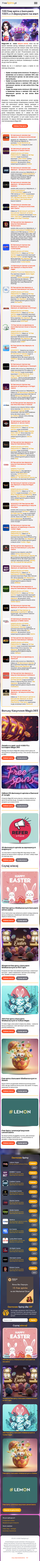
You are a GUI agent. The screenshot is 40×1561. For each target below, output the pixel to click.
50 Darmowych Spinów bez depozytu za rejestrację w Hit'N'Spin (23, 307)
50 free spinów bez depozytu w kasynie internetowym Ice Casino (22, 288)
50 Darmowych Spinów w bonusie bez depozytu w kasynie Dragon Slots (23, 484)
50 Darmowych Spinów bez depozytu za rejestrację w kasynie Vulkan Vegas (23, 527)
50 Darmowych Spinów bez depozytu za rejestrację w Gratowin (23, 606)
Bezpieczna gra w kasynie (11, 1523)
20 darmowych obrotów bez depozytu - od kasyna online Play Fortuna (22, 692)
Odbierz (33, 1163)
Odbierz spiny (8, 758)
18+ (27, 1558)
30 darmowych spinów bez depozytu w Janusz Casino (20, 422)
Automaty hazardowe (9, 1531)
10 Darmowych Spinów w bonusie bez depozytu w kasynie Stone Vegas (23, 267)
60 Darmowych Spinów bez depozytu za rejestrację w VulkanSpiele (20, 246)
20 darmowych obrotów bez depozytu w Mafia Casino (21, 620)
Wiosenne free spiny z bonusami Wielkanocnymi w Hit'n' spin (15, 967)
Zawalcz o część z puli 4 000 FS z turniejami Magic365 (15, 746)
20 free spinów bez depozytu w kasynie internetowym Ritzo (22, 443)
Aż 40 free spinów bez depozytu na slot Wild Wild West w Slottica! (23, 403)
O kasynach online (8, 1520)
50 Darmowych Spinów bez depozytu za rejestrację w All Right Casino (23, 386)
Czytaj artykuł (22, 758)
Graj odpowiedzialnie (18, 1558)
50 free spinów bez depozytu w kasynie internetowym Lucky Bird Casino (23, 547)
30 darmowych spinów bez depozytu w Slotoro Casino (20, 149)
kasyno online (23, 43)
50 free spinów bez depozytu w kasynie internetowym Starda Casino (22, 464)
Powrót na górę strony (12, 1510)
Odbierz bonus (8, 920)
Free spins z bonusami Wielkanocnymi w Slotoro (19, 1079)
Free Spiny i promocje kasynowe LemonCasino (15, 1131)
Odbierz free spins (20, 126)
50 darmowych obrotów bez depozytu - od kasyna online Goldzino (21, 184)
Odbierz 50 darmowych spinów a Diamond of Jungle (20, 794)
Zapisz (33, 1320)
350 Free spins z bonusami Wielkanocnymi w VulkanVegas (15, 1020)
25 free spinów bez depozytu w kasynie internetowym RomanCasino (22, 224)
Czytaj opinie (22, 920)
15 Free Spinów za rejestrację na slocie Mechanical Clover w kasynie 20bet (23, 327)
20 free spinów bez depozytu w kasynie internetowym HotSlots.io (23, 674)
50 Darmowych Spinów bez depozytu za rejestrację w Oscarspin (23, 365)
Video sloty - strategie (9, 1528)
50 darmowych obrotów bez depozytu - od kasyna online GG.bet (23, 136)
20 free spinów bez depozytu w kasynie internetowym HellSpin (22, 639)
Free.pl (9, 3)
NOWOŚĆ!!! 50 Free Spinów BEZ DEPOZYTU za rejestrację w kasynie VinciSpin (23, 505)
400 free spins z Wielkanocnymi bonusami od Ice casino (20, 909)
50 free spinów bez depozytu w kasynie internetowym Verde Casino (23, 587)
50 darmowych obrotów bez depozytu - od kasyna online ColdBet (24, 168)
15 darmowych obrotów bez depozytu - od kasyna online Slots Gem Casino (22, 206)
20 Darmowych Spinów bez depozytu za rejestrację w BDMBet (23, 567)
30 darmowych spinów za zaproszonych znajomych (19, 848)
